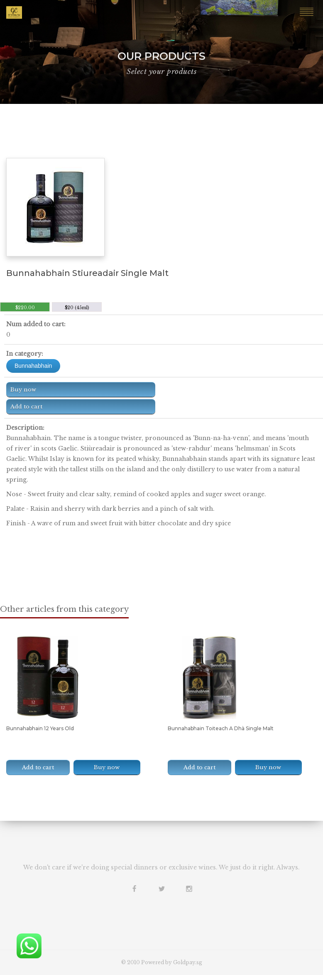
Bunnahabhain (33, 365)
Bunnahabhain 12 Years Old (40, 728)
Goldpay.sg (187, 962)
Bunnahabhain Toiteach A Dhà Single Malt (221, 728)
